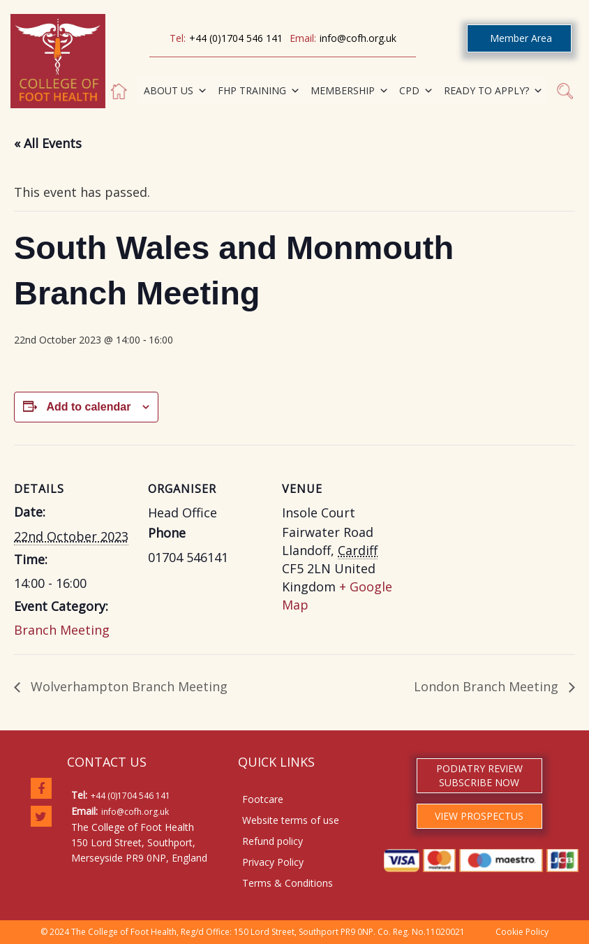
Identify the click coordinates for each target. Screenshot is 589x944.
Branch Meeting (62, 629)
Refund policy (272, 841)
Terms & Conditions (287, 883)
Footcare (262, 799)
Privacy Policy (273, 862)
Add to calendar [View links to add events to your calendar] (88, 407)
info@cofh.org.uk (358, 38)
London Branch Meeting (488, 686)
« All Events (48, 143)
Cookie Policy (522, 932)
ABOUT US (175, 91)
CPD (416, 91)
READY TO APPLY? (493, 91)
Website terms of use (290, 820)
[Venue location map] (489, 540)
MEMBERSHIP (350, 91)
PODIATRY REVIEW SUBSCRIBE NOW (479, 775)
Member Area (521, 38)
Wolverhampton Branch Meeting (127, 686)
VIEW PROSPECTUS (479, 816)
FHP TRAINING (259, 91)
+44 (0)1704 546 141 (236, 38)
